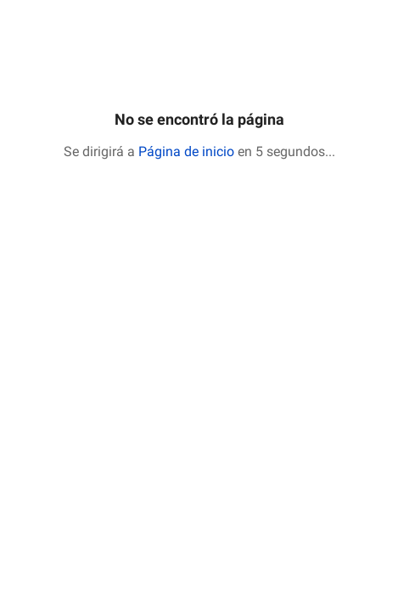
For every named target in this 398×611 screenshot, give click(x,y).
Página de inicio (186, 151)
